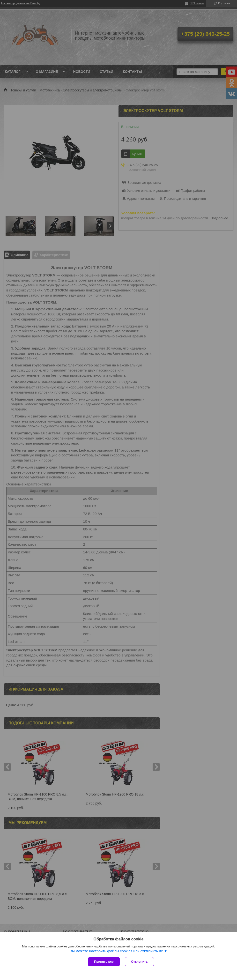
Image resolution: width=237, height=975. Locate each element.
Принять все (104, 961)
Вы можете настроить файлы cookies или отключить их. (117, 951)
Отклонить (139, 961)
